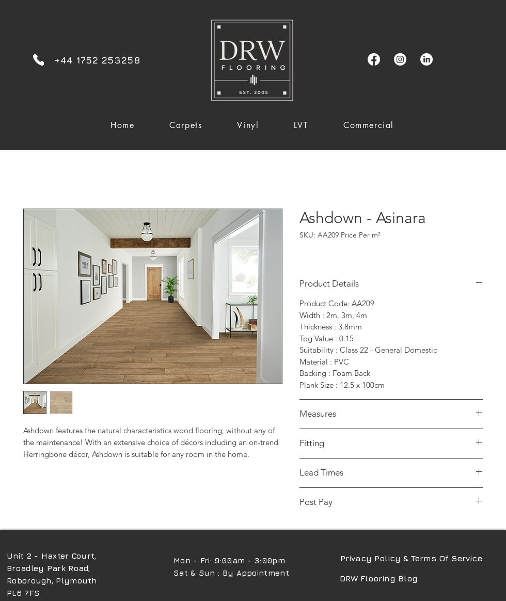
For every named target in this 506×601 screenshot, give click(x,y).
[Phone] (38, 60)
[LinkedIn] (426, 59)
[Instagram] (400, 59)
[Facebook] (374, 59)
